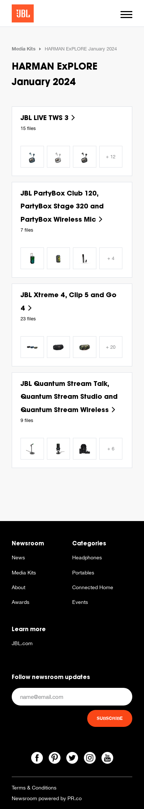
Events (80, 602)
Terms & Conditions (34, 788)
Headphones (87, 557)
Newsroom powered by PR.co (47, 798)
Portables (83, 573)
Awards (20, 602)
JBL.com (22, 643)
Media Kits (24, 49)
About (18, 587)
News (18, 557)
